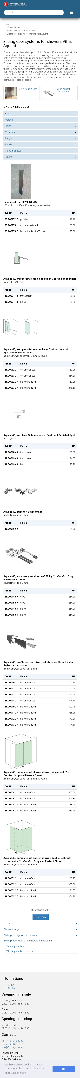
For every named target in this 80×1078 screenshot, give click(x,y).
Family (8, 144)
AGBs (11, 985)
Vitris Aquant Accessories (19, 951)
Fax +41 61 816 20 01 (12, 1044)
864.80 (71, 375)
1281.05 (71, 890)
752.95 (71, 369)
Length (8, 157)
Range (8, 138)
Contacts (13, 988)
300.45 (71, 706)
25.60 (72, 296)
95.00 (72, 231)
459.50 (71, 694)
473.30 (71, 718)
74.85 (72, 458)
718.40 (71, 804)
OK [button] (64, 1069)
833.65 (71, 810)
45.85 (72, 302)
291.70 (71, 682)
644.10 (71, 700)
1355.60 (71, 884)
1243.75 (71, 878)
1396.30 (71, 896)
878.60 (71, 387)
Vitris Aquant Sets (15, 946)
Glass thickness (13, 150)
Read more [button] (19, 1072)
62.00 (72, 452)
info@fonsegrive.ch (12, 1047)
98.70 (72, 219)
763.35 (71, 381)
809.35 (71, 798)
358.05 (71, 712)
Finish (8, 126)
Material (9, 119)
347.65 (71, 688)
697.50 (71, 792)
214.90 (71, 596)
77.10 (72, 464)
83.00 (72, 225)
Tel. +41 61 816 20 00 (12, 1041)
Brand (8, 113)
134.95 (71, 529)
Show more (41, 917)
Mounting (10, 132)
